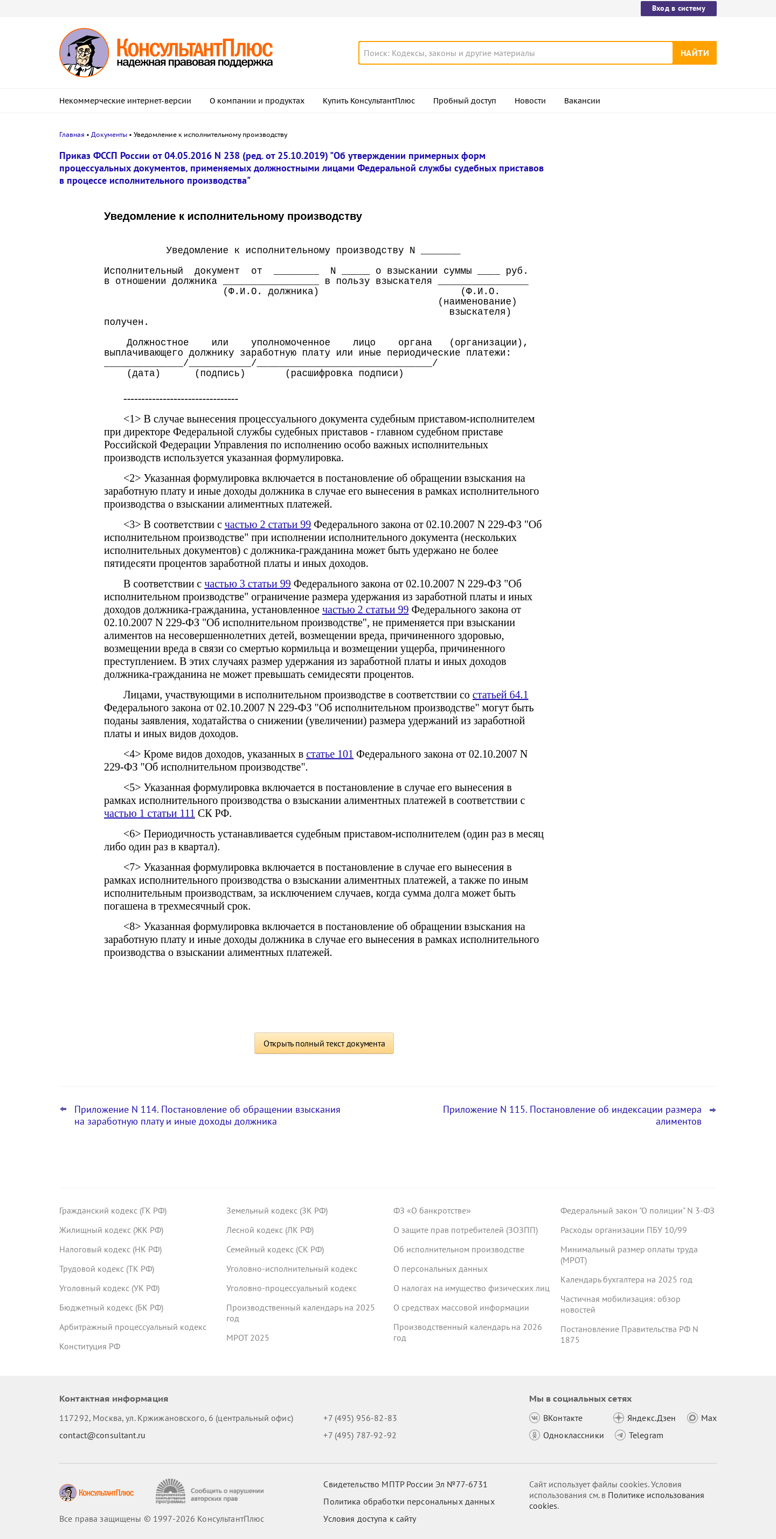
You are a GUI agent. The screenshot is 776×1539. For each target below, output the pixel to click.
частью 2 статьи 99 (268, 524)
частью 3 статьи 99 (247, 584)
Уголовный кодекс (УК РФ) (109, 1287)
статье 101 (330, 754)
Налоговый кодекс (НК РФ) (110, 1249)
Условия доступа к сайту (369, 1518)
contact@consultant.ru (102, 1435)
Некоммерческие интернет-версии (125, 101)
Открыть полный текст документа (324, 1043)
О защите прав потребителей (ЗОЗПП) (465, 1229)
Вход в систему (678, 8)
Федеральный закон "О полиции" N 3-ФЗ (637, 1210)
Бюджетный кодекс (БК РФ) (111, 1307)
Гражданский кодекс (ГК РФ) (113, 1210)
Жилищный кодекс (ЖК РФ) (111, 1229)
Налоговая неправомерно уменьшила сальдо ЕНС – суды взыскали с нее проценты (634, 211)
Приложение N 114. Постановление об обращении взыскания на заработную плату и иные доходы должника (207, 1115)
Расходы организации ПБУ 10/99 (623, 1229)
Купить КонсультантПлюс (369, 101)
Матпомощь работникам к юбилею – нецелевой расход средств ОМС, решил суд (632, 270)
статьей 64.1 (501, 695)
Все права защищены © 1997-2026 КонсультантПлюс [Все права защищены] (161, 1518)
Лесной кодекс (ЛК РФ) (270, 1229)
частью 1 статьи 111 (149, 813)
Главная (72, 134)
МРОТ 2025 (247, 1337)
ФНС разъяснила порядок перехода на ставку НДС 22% (636, 381)
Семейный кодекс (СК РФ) (275, 1249)
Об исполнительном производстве (458, 1249)
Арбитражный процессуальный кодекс (132, 1326)
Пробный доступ (464, 101)
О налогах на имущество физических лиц (471, 1287)
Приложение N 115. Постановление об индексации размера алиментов (572, 1115)
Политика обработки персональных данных (408, 1501)
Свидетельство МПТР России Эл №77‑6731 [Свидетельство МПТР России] (405, 1484)
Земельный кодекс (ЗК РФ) (277, 1210)
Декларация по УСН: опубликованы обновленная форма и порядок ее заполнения (630, 329)
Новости (530, 101)
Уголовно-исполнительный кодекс (291, 1268)
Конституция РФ (89, 1346)
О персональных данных (440, 1268)
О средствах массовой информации (461, 1307)
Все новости (588, 411)
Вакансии (582, 101)
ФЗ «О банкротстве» (432, 1210)
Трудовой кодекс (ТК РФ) (106, 1268)
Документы (109, 134)
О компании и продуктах (257, 101)
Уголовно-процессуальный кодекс (291, 1287)
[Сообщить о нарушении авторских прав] (211, 1491)
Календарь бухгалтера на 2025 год (626, 1279)
